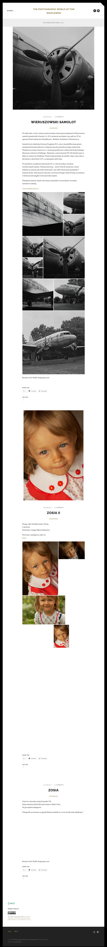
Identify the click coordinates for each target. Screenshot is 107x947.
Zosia (24, 538)
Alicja (9, 932)
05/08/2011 (47, 117)
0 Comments (59, 117)
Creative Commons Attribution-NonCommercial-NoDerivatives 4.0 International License (19, 918)
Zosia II (54, 513)
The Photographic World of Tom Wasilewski (54, 11)
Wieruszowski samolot (53, 122)
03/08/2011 (47, 508)
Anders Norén (18, 942)
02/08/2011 (47, 785)
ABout (16, 932)
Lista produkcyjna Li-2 (31, 189)
